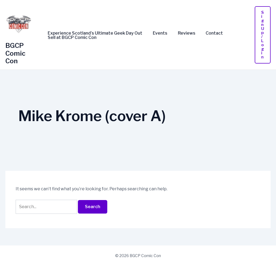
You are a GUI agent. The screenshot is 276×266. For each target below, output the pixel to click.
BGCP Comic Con (15, 53)
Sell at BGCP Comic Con (71, 37)
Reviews (182, 33)
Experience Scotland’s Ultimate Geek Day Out (94, 33)
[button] (263, 35)
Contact (208, 33)
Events (157, 33)
